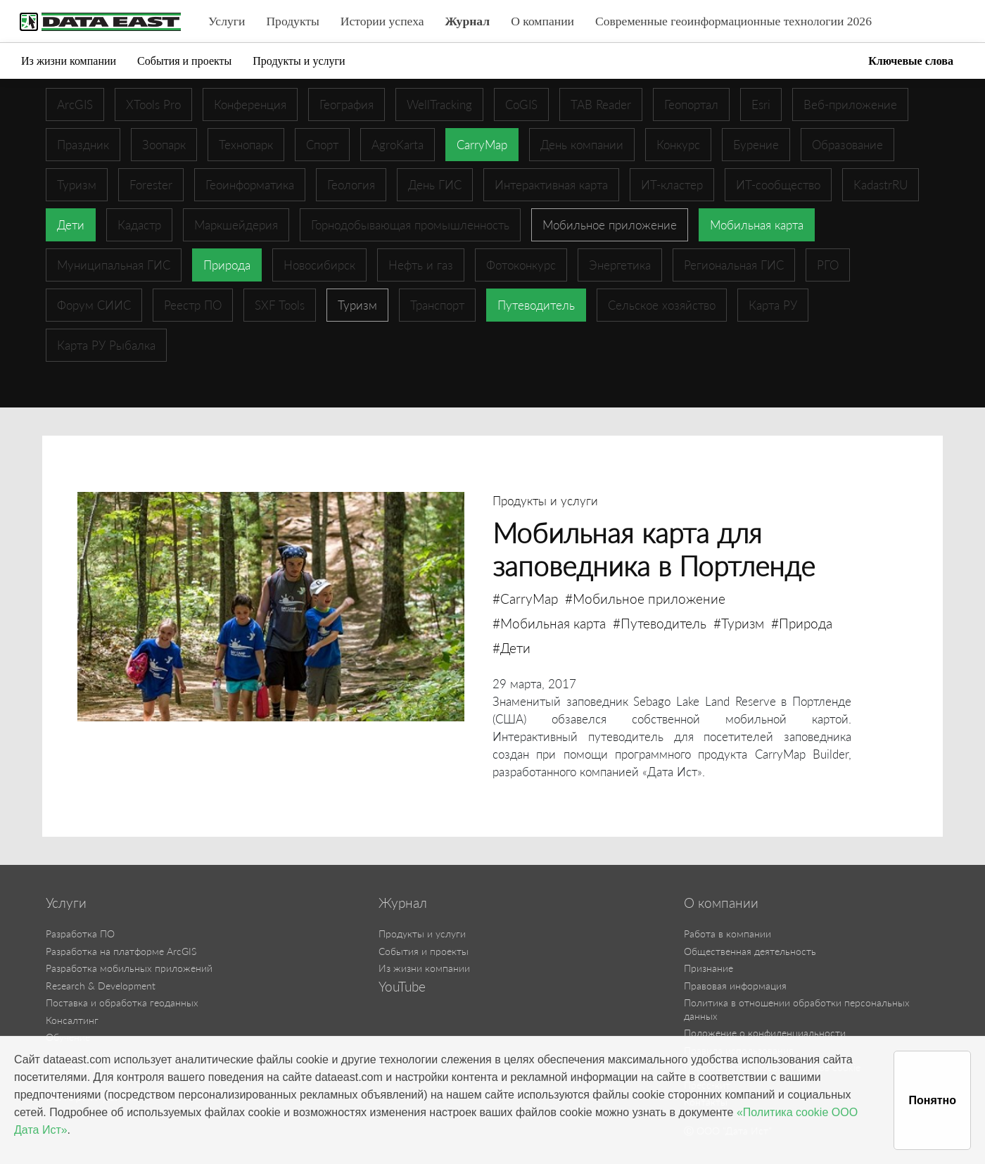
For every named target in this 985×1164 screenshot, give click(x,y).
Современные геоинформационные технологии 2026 (733, 21)
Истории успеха (382, 21)
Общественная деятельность (750, 951)
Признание (708, 968)
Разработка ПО (80, 934)
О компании (542, 21)
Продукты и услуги (299, 61)
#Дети (511, 648)
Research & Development (100, 986)
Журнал (467, 21)
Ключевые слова (910, 61)
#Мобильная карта (549, 623)
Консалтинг (72, 1020)
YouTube (402, 986)
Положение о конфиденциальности (765, 1033)
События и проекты (184, 61)
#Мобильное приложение (645, 598)
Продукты (292, 21)
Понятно (932, 1100)
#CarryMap (525, 598)
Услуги (226, 21)
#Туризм (738, 623)
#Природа (801, 623)
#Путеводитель (659, 623)
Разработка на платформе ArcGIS (121, 951)
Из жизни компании (68, 61)
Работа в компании (727, 934)
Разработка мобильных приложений (129, 968)
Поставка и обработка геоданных (122, 1002)
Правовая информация (735, 986)
